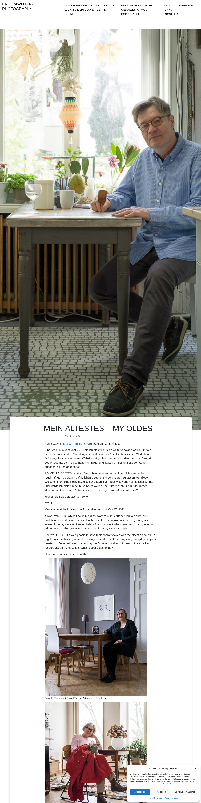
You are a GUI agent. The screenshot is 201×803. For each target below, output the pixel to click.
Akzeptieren (139, 792)
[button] (195, 768)
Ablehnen (161, 792)
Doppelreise (130, 14)
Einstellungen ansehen (184, 792)
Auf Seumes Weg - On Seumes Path (90, 5)
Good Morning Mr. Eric (138, 5)
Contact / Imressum (178, 5)
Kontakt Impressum (156, 798)
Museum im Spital (74, 443)
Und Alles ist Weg (134, 9)
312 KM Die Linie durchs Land (85, 9)
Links (168, 9)
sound (69, 14)
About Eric (172, 14)
